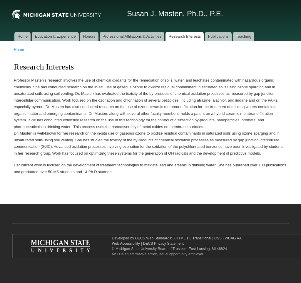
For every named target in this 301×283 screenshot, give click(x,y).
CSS (217, 238)
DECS (140, 238)
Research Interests (185, 36)
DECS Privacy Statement (163, 243)
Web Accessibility (126, 243)
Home (22, 36)
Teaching (243, 36)
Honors (89, 36)
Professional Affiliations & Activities (132, 36)
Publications (218, 36)
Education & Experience (55, 36)
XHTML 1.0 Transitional (192, 238)
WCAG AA (233, 238)
